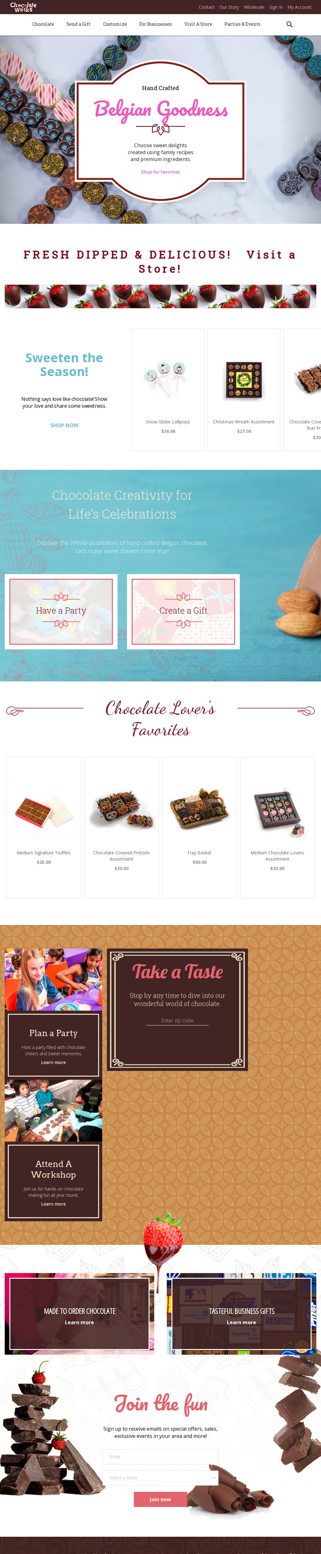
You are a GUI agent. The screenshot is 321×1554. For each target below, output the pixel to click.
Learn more (53, 1062)
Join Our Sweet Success (261, 1434)
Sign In (276, 7)
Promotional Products (105, 1474)
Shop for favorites (160, 172)
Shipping (168, 1451)
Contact (207, 7)
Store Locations (29, 1451)
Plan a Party (95, 1434)
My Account (299, 7)
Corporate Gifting (100, 1465)
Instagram (248, 1474)
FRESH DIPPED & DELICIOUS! (131, 254)
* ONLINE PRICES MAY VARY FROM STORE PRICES (118, 1544)
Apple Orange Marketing (293, 1544)
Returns (168, 1460)
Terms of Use (178, 1544)
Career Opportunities (259, 1442)
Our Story (229, 7)
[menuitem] (43, 24)
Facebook (248, 1465)
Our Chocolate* (30, 1470)
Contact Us (171, 1434)
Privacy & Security (211, 1544)
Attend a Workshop (103, 1442)
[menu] (160, 25)
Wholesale (254, 7)
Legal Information (249, 1544)
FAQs (165, 1469)
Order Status (173, 1442)
